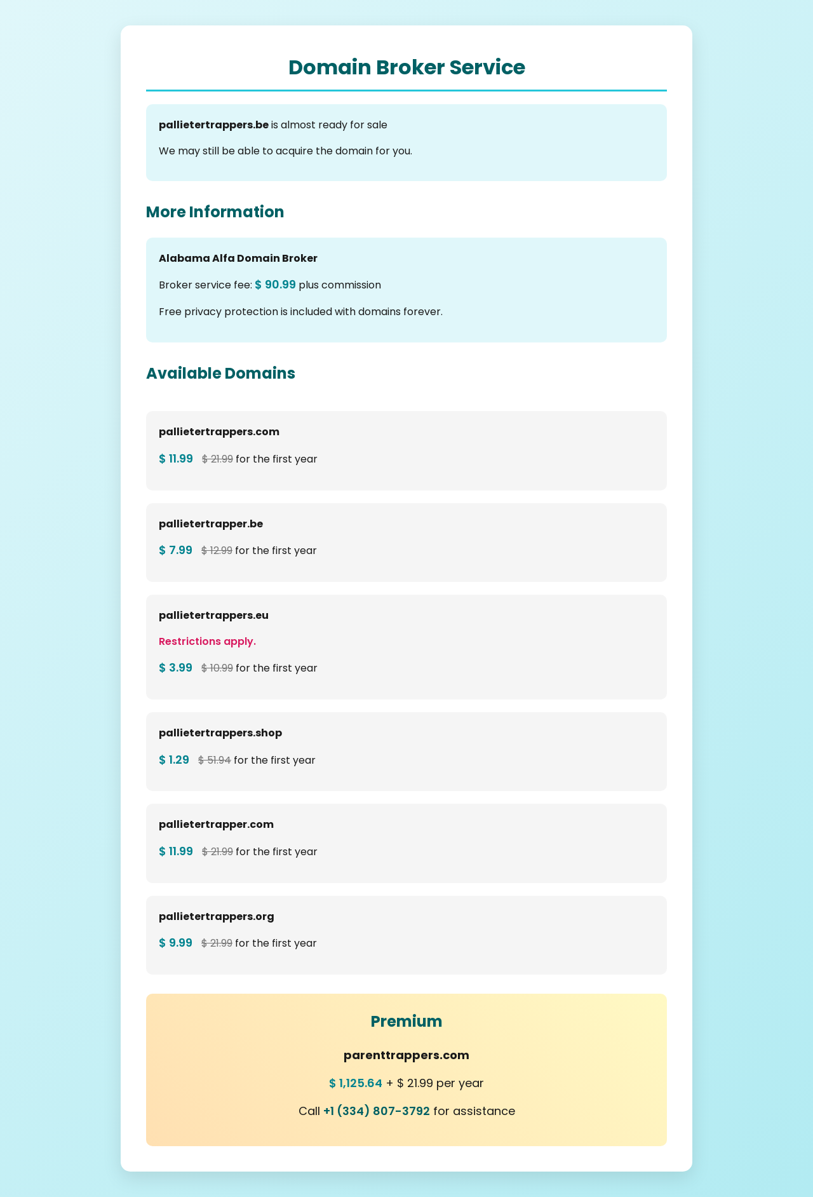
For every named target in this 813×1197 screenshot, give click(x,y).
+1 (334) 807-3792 (376, 1111)
